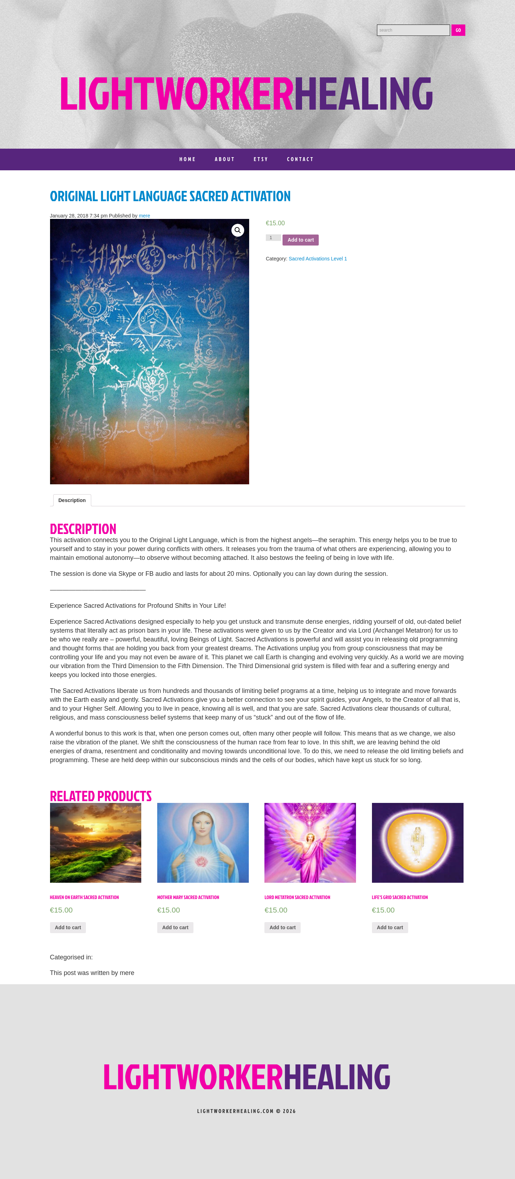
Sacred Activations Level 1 (318, 258)
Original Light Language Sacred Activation (170, 196)
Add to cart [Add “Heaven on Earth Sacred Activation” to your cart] (68, 927)
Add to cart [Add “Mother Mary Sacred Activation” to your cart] (175, 927)
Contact (300, 159)
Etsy (261, 159)
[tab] (72, 500)
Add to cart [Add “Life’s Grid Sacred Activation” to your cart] (390, 927)
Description (72, 500)
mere (144, 216)
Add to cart (300, 240)
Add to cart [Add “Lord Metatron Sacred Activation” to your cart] (282, 927)
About (225, 159)
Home (188, 159)
